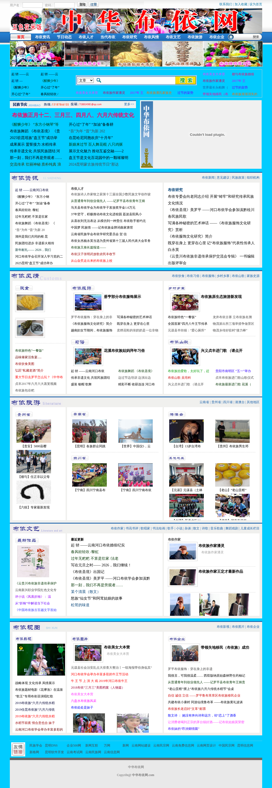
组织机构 (253, 177)
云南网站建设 (141, 745)
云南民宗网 (161, 745)
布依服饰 (208, 276)
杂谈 (188, 528)
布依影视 (223, 627)
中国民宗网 (227, 745)
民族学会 (35, 745)
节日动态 (64, 37)
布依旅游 (195, 37)
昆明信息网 (245, 745)
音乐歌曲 (216, 528)
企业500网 (74, 745)
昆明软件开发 (54, 752)
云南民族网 (93, 752)
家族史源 (253, 276)
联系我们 (225, 4)
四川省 (228, 402)
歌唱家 (145, 528)
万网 (107, 745)
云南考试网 (75, 752)
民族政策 (238, 177)
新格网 (34, 752)
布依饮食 (178, 276)
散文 (196, 528)
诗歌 (205, 528)
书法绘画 (158, 528)
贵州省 (216, 402)
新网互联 (91, 745)
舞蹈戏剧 (232, 528)
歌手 (170, 528)
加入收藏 (241, 4)
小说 (179, 528)
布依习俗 (193, 276)
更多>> (129, 104)
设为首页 (255, 4)
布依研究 (129, 37)
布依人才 (86, 37)
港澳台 (240, 402)
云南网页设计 (206, 745)
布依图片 (238, 627)
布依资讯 (42, 37)
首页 (20, 37)
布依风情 (151, 37)
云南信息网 (112, 752)
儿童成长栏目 (250, 528)
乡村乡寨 (223, 276)
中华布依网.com (143, 775)
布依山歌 (238, 276)
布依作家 (117, 528)
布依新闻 (208, 177)
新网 (125, 745)
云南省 (204, 402)
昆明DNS (51, 745)
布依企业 (216, 37)
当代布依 (107, 37)
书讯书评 (132, 528)
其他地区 (253, 402)
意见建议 (223, 177)
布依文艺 (173, 37)
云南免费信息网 (183, 745)
